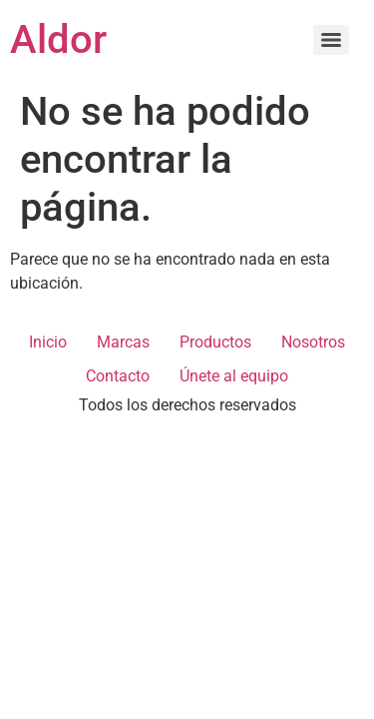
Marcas (123, 342)
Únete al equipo (234, 375)
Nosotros (313, 342)
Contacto (118, 375)
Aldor (58, 39)
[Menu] (331, 40)
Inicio (48, 342)
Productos (215, 342)
